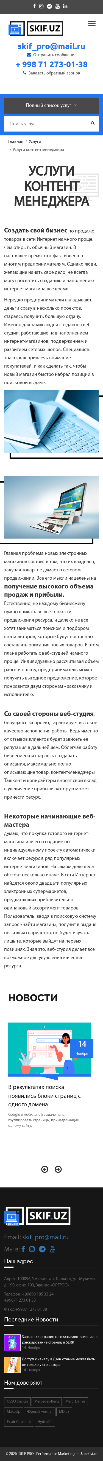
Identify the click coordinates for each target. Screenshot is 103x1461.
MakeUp (13, 1412)
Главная (15, 142)
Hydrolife (45, 1422)
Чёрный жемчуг (40, 1412)
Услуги (35, 142)
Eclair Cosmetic (19, 1422)
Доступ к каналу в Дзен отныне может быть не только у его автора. (58, 1362)
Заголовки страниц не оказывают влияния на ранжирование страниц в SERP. (60, 1340)
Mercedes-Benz (46, 1402)
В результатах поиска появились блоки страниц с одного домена (44, 1096)
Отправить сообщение (52, 54)
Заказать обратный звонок (51, 73)
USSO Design (17, 1402)
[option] (51, 1078)
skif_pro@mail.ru (45, 1237)
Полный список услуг (51, 105)
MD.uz (64, 1412)
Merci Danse (75, 1402)
